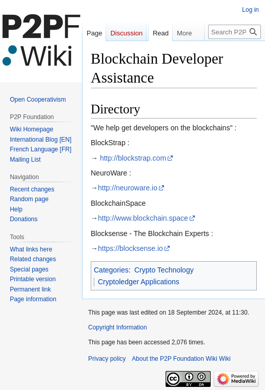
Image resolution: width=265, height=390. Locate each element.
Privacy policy (107, 358)
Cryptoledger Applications (138, 282)
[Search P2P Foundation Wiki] (234, 52)
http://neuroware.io (127, 188)
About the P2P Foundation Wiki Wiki (181, 358)
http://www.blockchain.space (143, 218)
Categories (111, 270)
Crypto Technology (164, 270)
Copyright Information (117, 327)
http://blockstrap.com (133, 158)
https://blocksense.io (130, 248)
